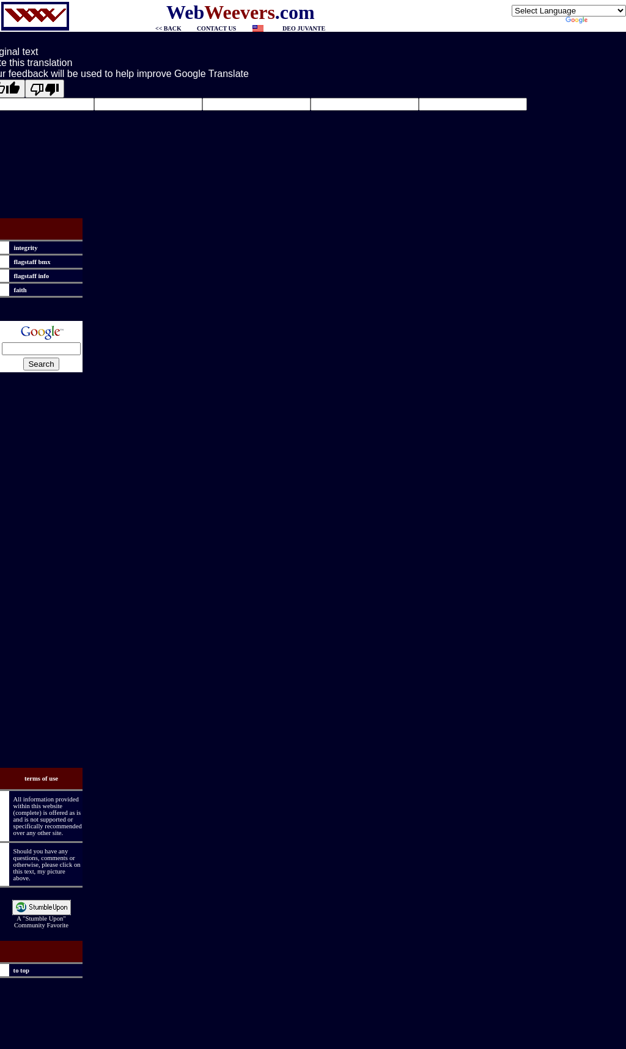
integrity (23, 248)
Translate (595, 22)
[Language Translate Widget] (569, 11)
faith (18, 290)
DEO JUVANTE (303, 28)
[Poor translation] (44, 88)
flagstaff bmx (30, 262)
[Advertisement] (41, 572)
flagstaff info (29, 276)
